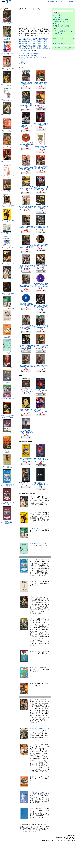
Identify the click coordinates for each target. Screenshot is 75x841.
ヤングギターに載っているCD (30, 53)
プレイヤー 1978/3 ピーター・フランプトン (7, 131)
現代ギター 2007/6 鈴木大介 (7, 161)
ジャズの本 (33, 528)
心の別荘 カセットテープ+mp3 (7, 233)
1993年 (33, 41)
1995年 (45, 41)
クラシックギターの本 (37, 728)
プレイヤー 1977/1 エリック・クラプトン (7, 84)
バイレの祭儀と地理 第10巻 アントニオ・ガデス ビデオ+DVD (7, 485)
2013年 (33, 49)
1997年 (27, 43)
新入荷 (31, 50)
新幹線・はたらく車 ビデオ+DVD (7, 399)
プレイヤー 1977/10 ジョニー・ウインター (7, 147)
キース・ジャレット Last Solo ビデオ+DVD (7, 433)
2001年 (21, 45)
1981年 (33, 38)
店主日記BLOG (58, 24)
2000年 (45, 43)
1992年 (27, 41)
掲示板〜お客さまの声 (60, 19)
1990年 (45, 40)
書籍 (22, 62)
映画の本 (33, 651)
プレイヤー (33, 497)
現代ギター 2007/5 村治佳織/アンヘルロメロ (7, 206)
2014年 (39, 49)
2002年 (27, 45)
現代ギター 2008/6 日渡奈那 (7, 69)
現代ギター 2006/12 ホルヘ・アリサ (7, 191)
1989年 (39, 40)
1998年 (33, 43)
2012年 (27, 49)
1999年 (39, 43)
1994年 (39, 41)
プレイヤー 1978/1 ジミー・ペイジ (7, 279)
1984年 (39, 38)
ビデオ (23, 63)
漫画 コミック (34, 543)
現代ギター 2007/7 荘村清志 (7, 221)
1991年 (21, 41)
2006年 (21, 47)
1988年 (33, 40)
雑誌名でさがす (58, 38)
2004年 (39, 45)
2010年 (45, 47)
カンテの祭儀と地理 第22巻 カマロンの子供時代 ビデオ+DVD (7, 522)
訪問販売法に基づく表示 (61, 26)
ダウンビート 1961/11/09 (7, 308)
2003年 (33, 45)
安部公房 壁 (7, 382)
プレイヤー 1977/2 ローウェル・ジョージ (7, 264)
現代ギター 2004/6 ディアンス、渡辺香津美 (7, 99)
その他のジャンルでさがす (62, 48)
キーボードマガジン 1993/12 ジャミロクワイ (7, 467)
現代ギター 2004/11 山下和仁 (7, 176)
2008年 (33, 47)
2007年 (27, 47)
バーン (32, 683)
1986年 (21, 40)
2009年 (39, 47)
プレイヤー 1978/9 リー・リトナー (7, 115)
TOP (47, 1)
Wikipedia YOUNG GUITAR (30, 55)
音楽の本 (33, 777)
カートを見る (54, 1)
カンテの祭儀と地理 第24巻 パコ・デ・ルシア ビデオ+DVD (7, 503)
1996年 (21, 43)
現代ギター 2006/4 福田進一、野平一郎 (7, 294)
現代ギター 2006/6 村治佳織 (7, 248)
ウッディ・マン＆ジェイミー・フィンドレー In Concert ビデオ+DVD (7, 416)
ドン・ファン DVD (7, 367)
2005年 (45, 45)
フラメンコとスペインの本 (39, 560)
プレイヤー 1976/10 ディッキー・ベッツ (7, 39)
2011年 (21, 49)
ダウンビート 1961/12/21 (7, 322)
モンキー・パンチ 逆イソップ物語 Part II (7, 337)
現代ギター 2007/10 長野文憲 (7, 54)
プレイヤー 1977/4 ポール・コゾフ (7, 23)
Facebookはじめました (60, 21)
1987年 (27, 40)
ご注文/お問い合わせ (66, 1)
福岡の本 (33, 667)
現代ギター (33, 513)
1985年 (45, 38)
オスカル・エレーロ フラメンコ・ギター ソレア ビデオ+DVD (7, 451)
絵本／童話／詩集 (36, 581)
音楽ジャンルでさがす (60, 43)
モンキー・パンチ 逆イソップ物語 (7, 352)
